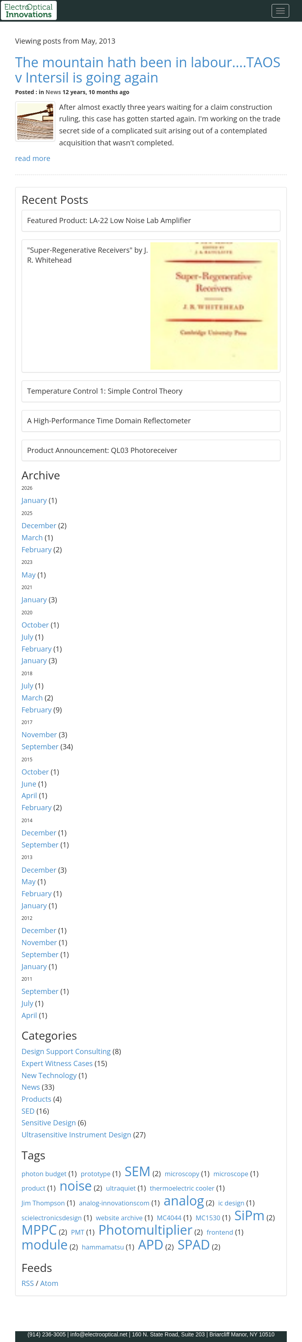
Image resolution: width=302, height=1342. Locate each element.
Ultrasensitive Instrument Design (76, 1134)
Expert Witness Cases (57, 1063)
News (53, 92)
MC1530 (208, 1217)
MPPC (39, 1229)
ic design (231, 1203)
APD (150, 1244)
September (40, 746)
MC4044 (169, 1217)
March (32, 537)
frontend (220, 1232)
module (45, 1244)
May (29, 574)
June (29, 784)
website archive (119, 1217)
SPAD (194, 1244)
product (34, 1188)
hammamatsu (103, 1247)
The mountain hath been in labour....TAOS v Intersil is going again (147, 69)
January (34, 500)
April (29, 795)
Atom (49, 1283)
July (27, 637)
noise (76, 1185)
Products (37, 1099)
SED (28, 1111)
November (39, 734)
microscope (230, 1173)
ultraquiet (121, 1188)
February (37, 549)
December (39, 525)
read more (32, 158)
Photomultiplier (145, 1229)
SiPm (249, 1215)
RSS (28, 1283)
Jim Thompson (43, 1203)
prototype (96, 1173)
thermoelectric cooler (182, 1188)
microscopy (182, 1173)
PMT (77, 1232)
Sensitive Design (49, 1122)
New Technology (49, 1075)
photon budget (44, 1173)
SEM (138, 1171)
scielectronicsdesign (52, 1217)
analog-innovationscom (114, 1203)
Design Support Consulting (66, 1051)
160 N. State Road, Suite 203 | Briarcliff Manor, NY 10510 (203, 1334)
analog (184, 1200)
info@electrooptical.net (99, 1334)
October (35, 625)
